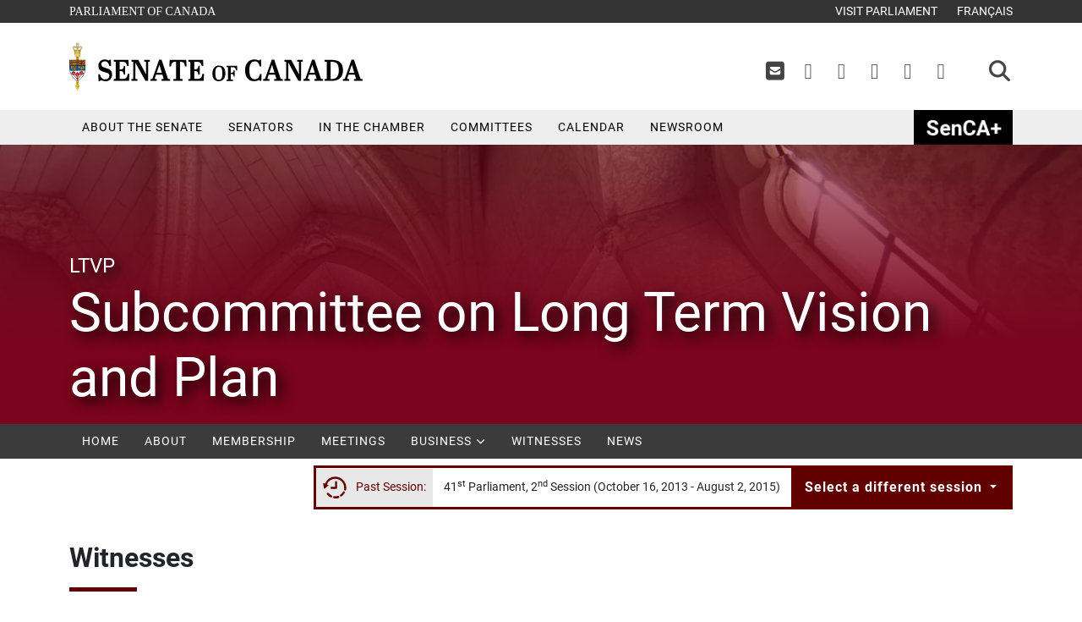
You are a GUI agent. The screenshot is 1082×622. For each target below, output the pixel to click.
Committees (492, 127)
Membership (254, 441)
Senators (260, 127)
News (624, 441)
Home (100, 441)
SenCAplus (963, 127)
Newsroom (687, 127)
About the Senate (142, 127)
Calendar (591, 127)
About (166, 441)
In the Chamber (372, 127)
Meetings (353, 441)
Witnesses (546, 441)
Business (448, 441)
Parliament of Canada (142, 10)
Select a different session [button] (895, 487)
